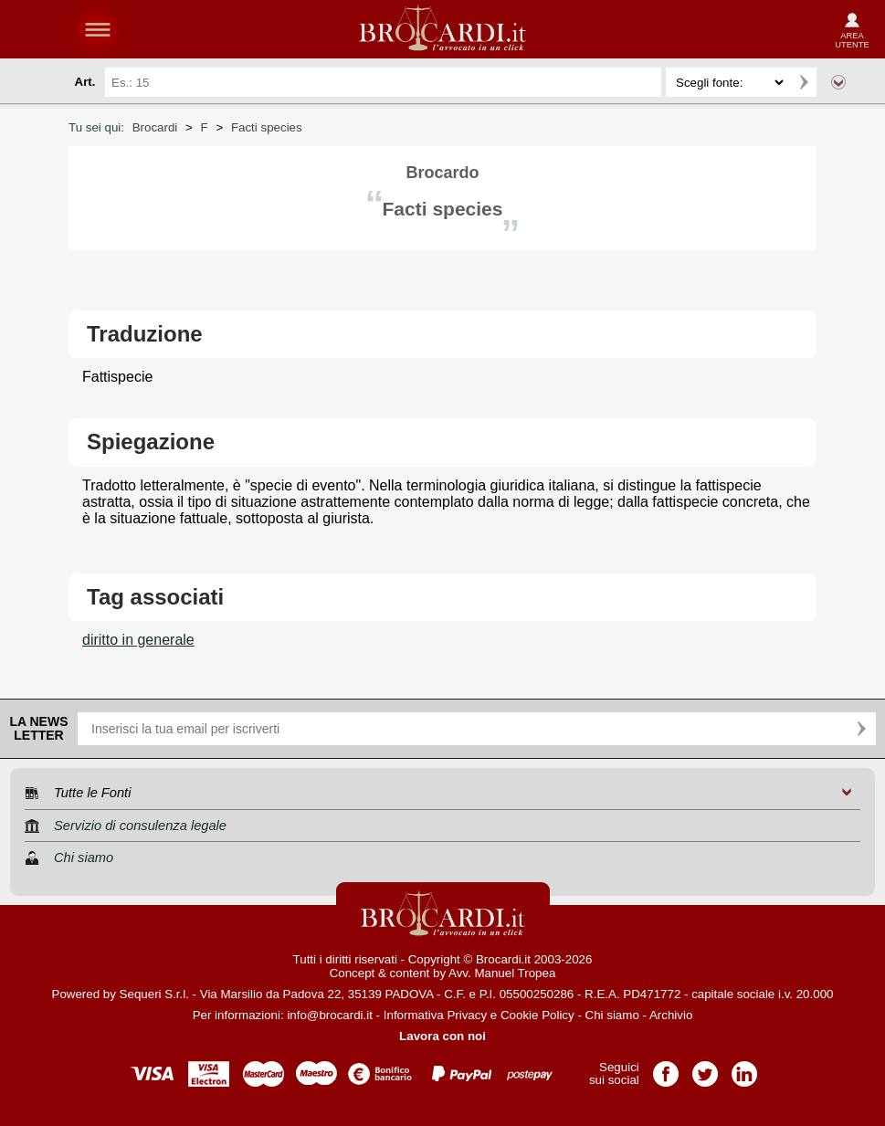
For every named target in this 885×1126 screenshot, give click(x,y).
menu (97, 29)
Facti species (266, 127)
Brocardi (155, 127)
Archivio (670, 1015)
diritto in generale (138, 639)
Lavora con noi (442, 1036)
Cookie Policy (537, 1015)
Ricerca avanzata (838, 82)
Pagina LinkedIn (744, 1068)
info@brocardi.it (330, 1015)
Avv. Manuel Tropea (501, 973)
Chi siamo (612, 1015)
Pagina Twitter (705, 1068)
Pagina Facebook (666, 1068)
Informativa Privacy (435, 1015)
